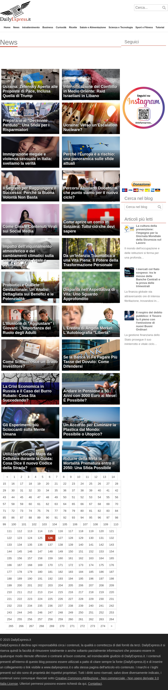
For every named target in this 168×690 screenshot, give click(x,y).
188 (9, 578)
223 (30, 599)
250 (81, 612)
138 (60, 544)
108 (95, 524)
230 (101, 599)
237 (60, 605)
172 (70, 565)
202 (40, 585)
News (16, 27)
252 (101, 612)
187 (111, 571)
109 (105, 524)
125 (40, 538)
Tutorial (160, 27)
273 (92, 626)
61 (38, 504)
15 (4, 483)
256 (30, 619)
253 (111, 612)
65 (73, 504)
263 (101, 619)
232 (9, 605)
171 (60, 565)
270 (62, 626)
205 (70, 585)
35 (56, 490)
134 (19, 544)
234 (30, 605)
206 (81, 585)
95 (90, 517)
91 (56, 517)
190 (30, 578)
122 (9, 538)
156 (19, 558)
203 (50, 585)
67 (90, 504)
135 (30, 544)
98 (116, 517)
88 (30, 517)
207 (91, 585)
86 (12, 517)
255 (19, 619)
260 (70, 619)
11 (87, 477)
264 (111, 619)
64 (64, 504)
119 (91, 531)
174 (91, 565)
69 (107, 504)
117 (70, 531)
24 (82, 483)
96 (99, 517)
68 (99, 504)
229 (91, 599)
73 (21, 510)
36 (64, 490)
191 (40, 578)
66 (82, 504)
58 (12, 504)
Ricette (73, 27)
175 (101, 565)
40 (99, 490)
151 (81, 551)
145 (19, 551)
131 (101, 538)
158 (40, 558)
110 (116, 524)
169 (40, 565)
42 (116, 490)
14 (113, 477)
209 (111, 585)
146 (30, 551)
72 (12, 510)
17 (21, 483)
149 (60, 551)
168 (30, 565)
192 (50, 578)
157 (30, 558)
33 (38, 490)
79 (73, 510)
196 (91, 578)
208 (101, 585)
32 (30, 490)
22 (64, 483)
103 (44, 524)
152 (91, 551)
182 (60, 571)
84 (116, 510)
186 (101, 571)
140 (81, 544)
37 (73, 490)
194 (70, 578)
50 (64, 497)
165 (111, 558)
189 (19, 578)
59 (21, 504)
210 (9, 592)
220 (111, 592)
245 (30, 612)
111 (9, 531)
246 (40, 612)
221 (9, 599)
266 (21, 626)
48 (47, 497)
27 (107, 483)
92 (64, 517)
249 (70, 612)
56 (116, 497)
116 (60, 531)
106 (75, 524)
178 (19, 571)
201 (30, 585)
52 (82, 497)
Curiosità (61, 27)
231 (111, 599)
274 (103, 626)
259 (60, 619)
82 (99, 510)
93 (73, 517)
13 (104, 477)
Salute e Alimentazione (93, 27)
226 (60, 599)
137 (50, 544)
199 (9, 585)
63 (56, 504)
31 (21, 490)
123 (19, 538)
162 (81, 558)
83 (107, 510)
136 (40, 544)
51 (73, 497)
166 (9, 565)
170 (50, 565)
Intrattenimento (31, 27)
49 (56, 497)
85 (4, 517)
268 (41, 626)
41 (107, 490)
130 (91, 538)
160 (60, 558)
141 (91, 544)
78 (64, 510)
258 (50, 619)
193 (60, 578)
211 (19, 592)
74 (30, 510)
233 (19, 605)
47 (38, 497)
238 (70, 605)
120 (101, 531)
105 (64, 524)
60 (30, 504)
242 (111, 605)
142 (101, 544)
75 (38, 510)
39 (90, 490)
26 (99, 483)
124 (30, 538)
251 (91, 612)
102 (34, 524)
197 (101, 578)
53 (90, 497)
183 (70, 571)
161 (70, 558)
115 (50, 531)
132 (111, 538)
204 (60, 585)
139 (70, 544)
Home (7, 27)
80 (82, 510)
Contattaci (95, 683)
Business (47, 27)
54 (99, 497)
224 (40, 599)
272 (82, 626)
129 (81, 538)
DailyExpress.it (15, 11)
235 (40, 605)
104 (54, 524)
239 (81, 605)
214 (50, 592)
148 (50, 551)
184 (81, 571)
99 (4, 524)
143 (111, 544)
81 (90, 510)
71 (4, 510)
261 (81, 619)
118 (81, 531)
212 (30, 592)
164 (101, 558)
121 (111, 531)
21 (56, 483)
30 (12, 490)
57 (4, 504)
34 (47, 490)
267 (31, 626)
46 (30, 497)
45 (21, 497)
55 (107, 497)
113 (30, 531)
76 (47, 510)
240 (91, 605)
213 (40, 592)
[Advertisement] (51, 60)
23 (73, 483)
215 (60, 592)
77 (56, 510)
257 (40, 619)
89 (38, 517)
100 (13, 524)
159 (50, 558)
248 (60, 612)
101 (24, 524)
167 (19, 565)
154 (111, 551)
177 (9, 571)
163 (91, 558)
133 (9, 544)
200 (19, 585)
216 (70, 592)
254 (9, 619)
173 (81, 565)
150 (70, 551)
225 (50, 599)
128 (70, 538)
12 (95, 477)
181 (50, 571)
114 (40, 531)
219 (101, 592)
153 (101, 551)
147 (40, 551)
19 (38, 483)
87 (21, 517)
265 (11, 626)
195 (81, 578)
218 (91, 592)
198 (111, 578)
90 (47, 517)
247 (50, 612)
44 (12, 497)
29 (4, 490)
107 (85, 524)
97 (107, 517)
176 (111, 565)
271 (72, 626)
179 (30, 571)
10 (78, 477)
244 (19, 612)
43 (4, 497)
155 (9, 558)
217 (81, 592)
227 (70, 599)
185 (91, 571)
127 (60, 538)
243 (9, 612)
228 (81, 599)
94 (82, 517)
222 (19, 599)
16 (12, 483)
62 (47, 504)
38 (82, 490)
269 (51, 626)
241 (101, 605)
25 (90, 483)
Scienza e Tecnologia (120, 27)
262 (91, 619)
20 (47, 483)
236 (50, 605)
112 (19, 531)
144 (9, 551)
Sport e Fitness (144, 27)
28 (116, 483)
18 (30, 483)
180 (40, 571)
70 (116, 504)
